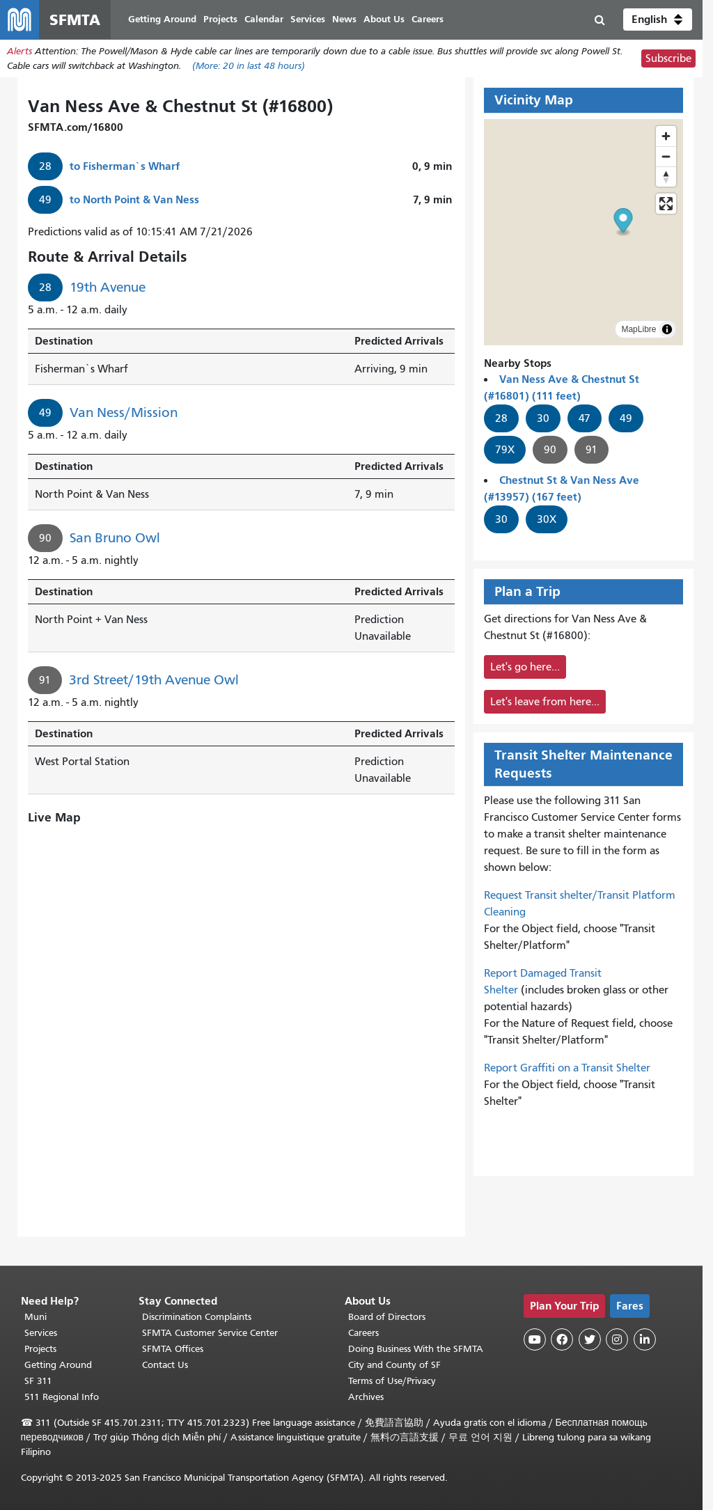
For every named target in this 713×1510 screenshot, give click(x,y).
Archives (366, 1397)
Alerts (19, 51)
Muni (35, 1317)
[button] (657, 19)
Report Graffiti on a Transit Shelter (567, 1068)
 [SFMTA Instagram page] (617, 1339)
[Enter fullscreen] (666, 204)
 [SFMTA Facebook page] (561, 1339)
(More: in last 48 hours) (248, 66)
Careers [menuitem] (428, 19)
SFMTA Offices (172, 1349)
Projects (40, 1349)
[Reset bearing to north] (666, 176)
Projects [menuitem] (220, 19)
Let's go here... (525, 667)
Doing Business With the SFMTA (415, 1349)
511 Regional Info (61, 1397)
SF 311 (38, 1381)
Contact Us (165, 1365)
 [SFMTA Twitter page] (589, 1339)
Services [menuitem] (307, 19)
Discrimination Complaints (196, 1317)
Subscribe (668, 58)
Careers (363, 1333)
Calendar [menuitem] (263, 19)
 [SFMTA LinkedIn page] (645, 1339)
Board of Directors (386, 1317)
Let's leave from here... (545, 701)
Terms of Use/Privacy (392, 1381)
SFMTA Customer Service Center (210, 1333)
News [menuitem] (344, 19)
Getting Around (58, 1365)
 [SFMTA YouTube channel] (534, 1339)
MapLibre (638, 329)
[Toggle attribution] (667, 329)
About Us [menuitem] (384, 19)
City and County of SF (394, 1365)
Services (40, 1333)
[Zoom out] (666, 156)
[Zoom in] (666, 136)
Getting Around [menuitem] (162, 19)
